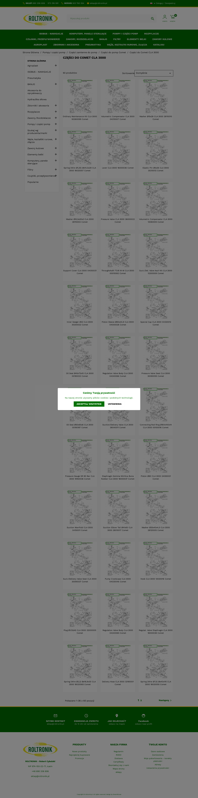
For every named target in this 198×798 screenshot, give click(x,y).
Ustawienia (115, 404)
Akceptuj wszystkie (89, 404)
